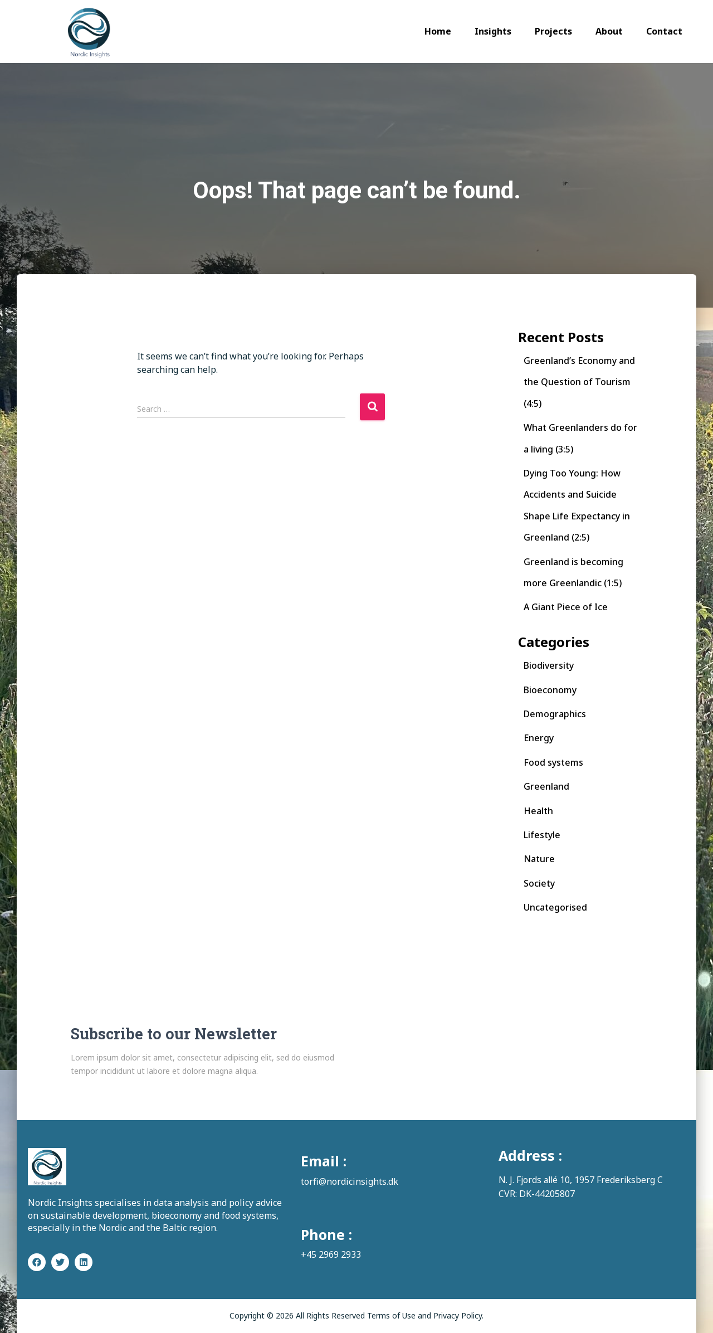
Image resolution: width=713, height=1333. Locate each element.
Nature (539, 859)
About (609, 31)
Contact (664, 31)
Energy (539, 738)
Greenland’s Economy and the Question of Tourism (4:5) (579, 382)
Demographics (555, 714)
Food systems (553, 762)
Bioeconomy (550, 690)
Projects (553, 31)
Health (538, 811)
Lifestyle (542, 835)
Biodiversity (549, 665)
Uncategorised (555, 907)
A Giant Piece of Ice (566, 607)
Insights (493, 31)
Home (437, 31)
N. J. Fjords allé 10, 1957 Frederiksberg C (582, 1180)
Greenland (546, 786)
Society (539, 883)
